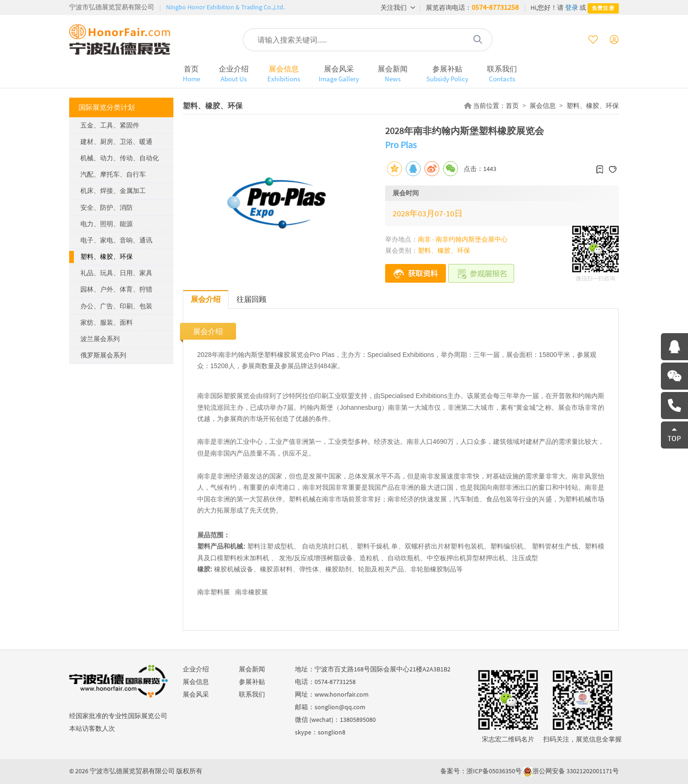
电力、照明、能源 (106, 224)
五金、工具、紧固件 (109, 125)
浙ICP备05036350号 (494, 771)
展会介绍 (206, 299)
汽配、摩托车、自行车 (113, 174)
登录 (571, 7)
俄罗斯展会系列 (103, 355)
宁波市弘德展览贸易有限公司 (111, 7)
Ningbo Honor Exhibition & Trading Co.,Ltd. (225, 7)
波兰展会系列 (100, 339)
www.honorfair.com (342, 694)
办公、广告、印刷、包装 (116, 306)
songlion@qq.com (340, 707)
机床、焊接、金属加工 (113, 190)
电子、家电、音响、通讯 (116, 240)
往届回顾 (251, 299)
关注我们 (398, 7)
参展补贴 (447, 73)
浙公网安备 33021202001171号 (575, 771)
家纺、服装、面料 (106, 322)
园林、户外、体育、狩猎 (116, 289)
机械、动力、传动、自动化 (119, 158)
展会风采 (339, 73)
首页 (191, 73)
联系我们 (502, 73)
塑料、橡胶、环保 (106, 256)
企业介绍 (234, 73)
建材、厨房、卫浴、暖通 (116, 141)
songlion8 (331, 732)
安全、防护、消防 (106, 207)
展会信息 (283, 73)
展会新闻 (393, 73)
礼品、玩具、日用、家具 (116, 273)
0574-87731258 (495, 7)
